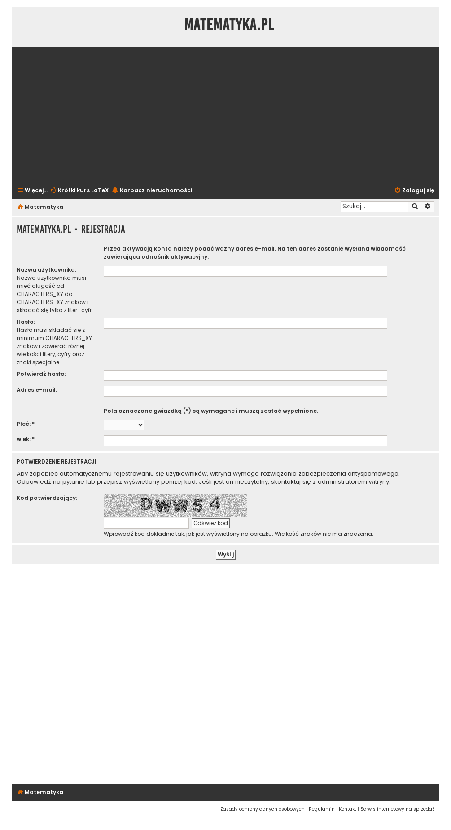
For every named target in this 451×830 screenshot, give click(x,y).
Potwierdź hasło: (41, 374)
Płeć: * (26, 424)
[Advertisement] (225, 116)
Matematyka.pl (229, 25)
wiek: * (26, 439)
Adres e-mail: (37, 389)
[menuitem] (79, 191)
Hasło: (26, 322)
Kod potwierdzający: (47, 498)
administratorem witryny (353, 482)
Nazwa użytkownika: (46, 270)
